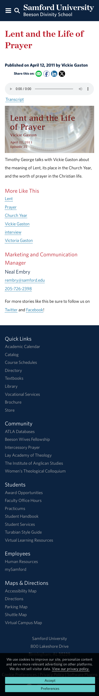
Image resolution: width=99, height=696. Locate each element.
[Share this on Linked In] (54, 74)
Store (10, 410)
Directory (13, 370)
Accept (50, 680)
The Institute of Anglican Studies (34, 463)
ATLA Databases (20, 431)
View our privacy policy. (70, 668)
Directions (14, 598)
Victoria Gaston (19, 240)
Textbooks (14, 378)
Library (11, 386)
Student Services (20, 524)
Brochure (13, 402)
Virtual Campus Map (23, 622)
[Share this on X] (62, 74)
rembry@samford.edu (25, 280)
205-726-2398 (18, 288)
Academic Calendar (22, 346)
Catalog (12, 354)
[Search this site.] (17, 10)
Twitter (11, 309)
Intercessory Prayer (22, 447)
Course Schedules (21, 362)
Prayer (11, 207)
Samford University (49, 638)
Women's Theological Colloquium (35, 471)
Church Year (16, 215)
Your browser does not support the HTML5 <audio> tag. (49, 89)
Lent (9, 198)
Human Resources (21, 561)
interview (13, 232)
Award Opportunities (24, 492)
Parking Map (16, 606)
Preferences (50, 688)
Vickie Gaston (17, 223)
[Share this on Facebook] (46, 74)
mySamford (15, 569)
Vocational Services (22, 394)
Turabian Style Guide (23, 532)
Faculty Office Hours (23, 500)
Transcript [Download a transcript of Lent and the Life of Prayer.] (15, 99)
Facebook (34, 309)
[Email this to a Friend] (39, 74)
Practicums (15, 508)
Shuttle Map (16, 614)
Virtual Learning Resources (29, 540)
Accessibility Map (20, 591)
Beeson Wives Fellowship (27, 439)
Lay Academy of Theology (28, 455)
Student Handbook (22, 516)
